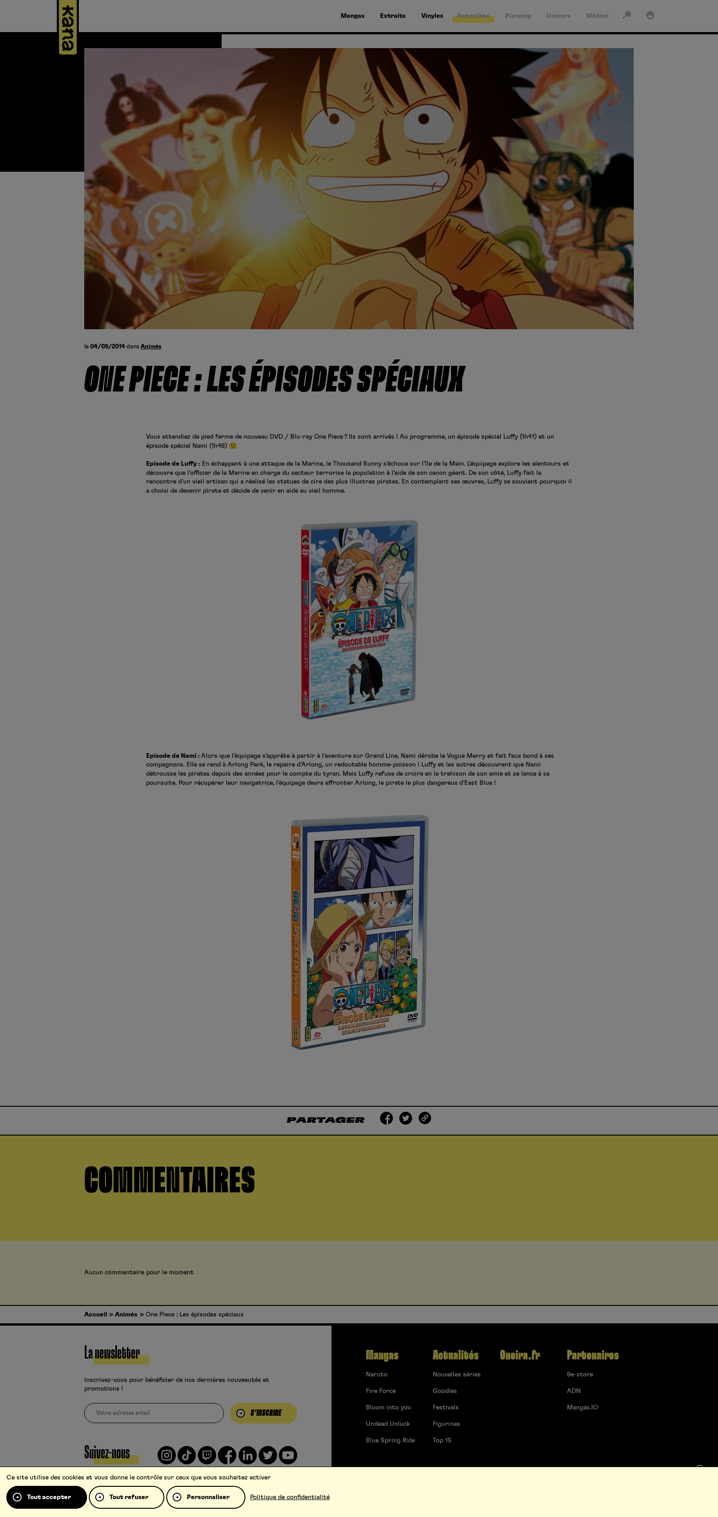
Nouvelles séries (457, 1374)
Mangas (382, 1355)
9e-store (580, 1374)
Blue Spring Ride (390, 1440)
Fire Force (381, 1391)
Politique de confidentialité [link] (290, 1497)
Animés (151, 347)
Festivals (446, 1407)
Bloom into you (388, 1407)
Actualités (456, 1355)
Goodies (445, 1391)
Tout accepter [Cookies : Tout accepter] (49, 1497)
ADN (574, 1391)
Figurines (446, 1424)
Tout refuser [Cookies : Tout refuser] (128, 1497)
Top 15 (442, 1440)
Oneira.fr (520, 1355)
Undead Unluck (388, 1424)
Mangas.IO (582, 1407)
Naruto (376, 1374)
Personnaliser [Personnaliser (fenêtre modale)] (208, 1497)
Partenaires (593, 1355)
